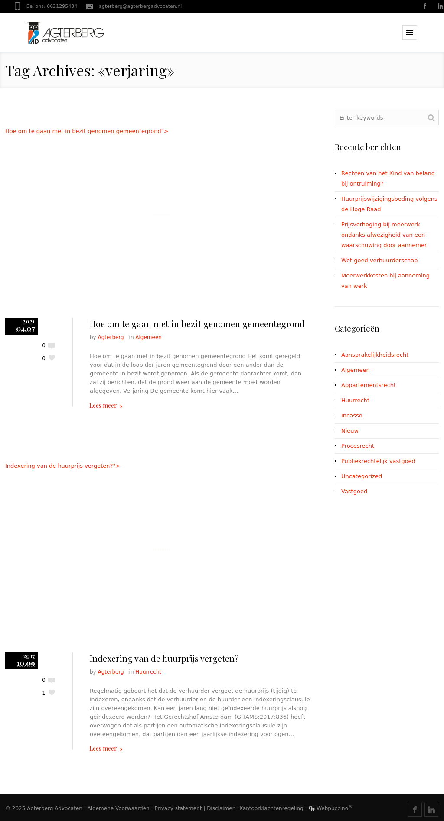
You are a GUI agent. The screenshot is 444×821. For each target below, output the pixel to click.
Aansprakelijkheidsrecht (374, 355)
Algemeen (148, 337)
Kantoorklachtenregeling (271, 808)
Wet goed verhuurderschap (379, 260)
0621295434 (62, 6)
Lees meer (103, 405)
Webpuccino (331, 808)
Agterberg (111, 337)
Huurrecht (148, 672)
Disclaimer (220, 808)
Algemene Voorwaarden (119, 808)
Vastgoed (354, 491)
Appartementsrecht (368, 385)
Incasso (351, 415)
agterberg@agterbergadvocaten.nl (140, 6)
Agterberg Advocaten (54, 808)
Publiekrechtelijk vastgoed (378, 461)
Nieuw (350, 430)
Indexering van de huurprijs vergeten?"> (161, 549)
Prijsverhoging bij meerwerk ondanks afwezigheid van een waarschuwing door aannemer (384, 234)
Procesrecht (357, 446)
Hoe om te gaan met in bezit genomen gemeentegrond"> (161, 215)
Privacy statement (178, 808)
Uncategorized (361, 476)
